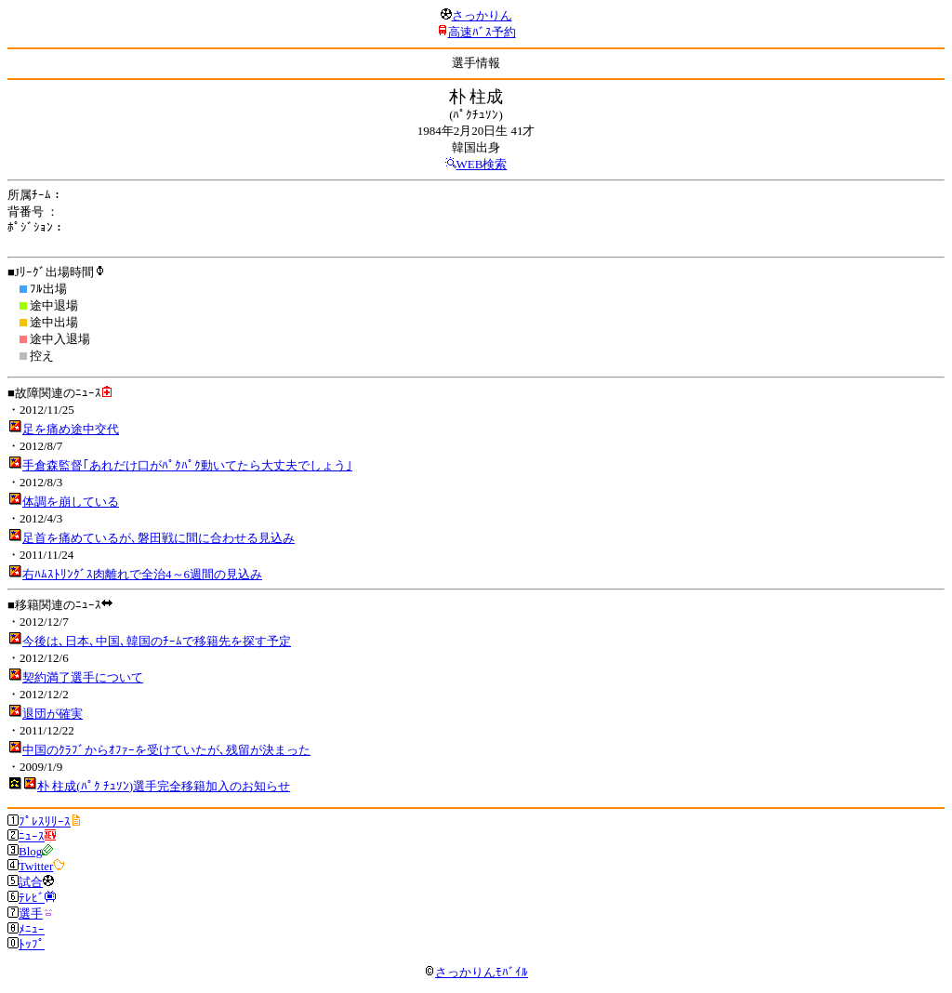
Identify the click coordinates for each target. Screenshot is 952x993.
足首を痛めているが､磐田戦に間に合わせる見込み (158, 538)
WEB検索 (482, 164)
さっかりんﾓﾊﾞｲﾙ (476, 972)
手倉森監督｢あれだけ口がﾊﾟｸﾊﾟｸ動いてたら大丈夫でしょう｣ (187, 465)
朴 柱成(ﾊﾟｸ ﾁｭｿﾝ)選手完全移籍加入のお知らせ (163, 786)
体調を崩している (70, 502)
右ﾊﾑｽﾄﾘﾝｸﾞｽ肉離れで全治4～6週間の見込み (142, 574)
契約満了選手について (82, 677)
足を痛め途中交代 (70, 429)
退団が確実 (52, 714)
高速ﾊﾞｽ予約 (482, 32)
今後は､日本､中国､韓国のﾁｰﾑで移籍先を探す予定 (156, 641)
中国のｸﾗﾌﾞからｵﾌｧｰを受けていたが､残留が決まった (166, 750)
